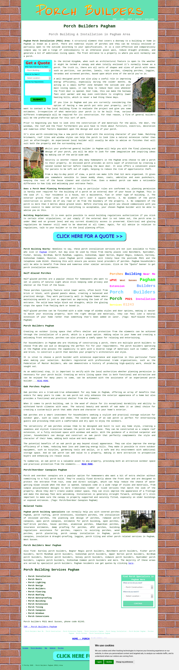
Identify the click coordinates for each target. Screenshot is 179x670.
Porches (61, 648)
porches (103, 44)
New (46, 648)
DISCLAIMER (149, 19)
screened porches (80, 74)
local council (32, 207)
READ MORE (42, 381)
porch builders (142, 343)
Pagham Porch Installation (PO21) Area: (47, 41)
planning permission (143, 189)
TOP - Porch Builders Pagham (40, 627)
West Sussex (30, 539)
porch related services (128, 536)
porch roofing (42, 515)
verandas (59, 74)
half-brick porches (35, 524)
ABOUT (129, 19)
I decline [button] (109, 662)
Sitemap (25, 648)
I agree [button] (99, 662)
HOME (115, 19)
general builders (145, 115)
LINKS (122, 19)
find (32, 551)
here (130, 563)
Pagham (43, 252)
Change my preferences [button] (124, 662)
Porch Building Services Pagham (51, 570)
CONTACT (138, 19)
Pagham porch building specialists (44, 512)
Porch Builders (36, 648)
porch (113, 129)
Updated (52, 648)
